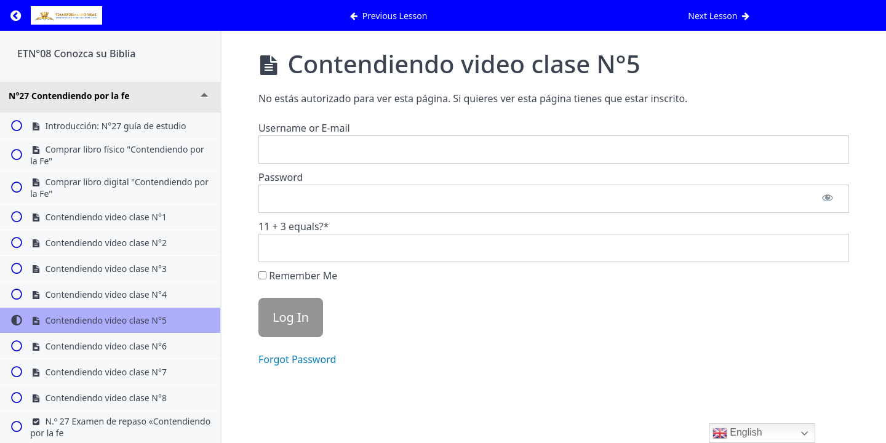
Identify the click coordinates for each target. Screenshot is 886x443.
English (737, 433)
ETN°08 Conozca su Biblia (76, 53)
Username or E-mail (304, 128)
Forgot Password (297, 359)
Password (280, 177)
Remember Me (297, 275)
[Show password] (827, 199)
